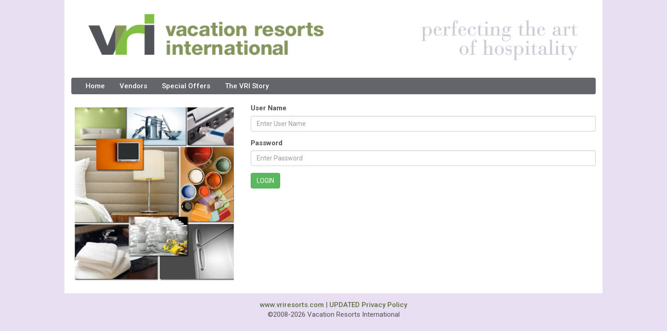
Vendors (133, 86)
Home (95, 86)
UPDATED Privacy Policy (368, 305)
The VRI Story (247, 86)
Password (266, 143)
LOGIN (265, 180)
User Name (269, 108)
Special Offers (186, 86)
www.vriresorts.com (292, 305)
